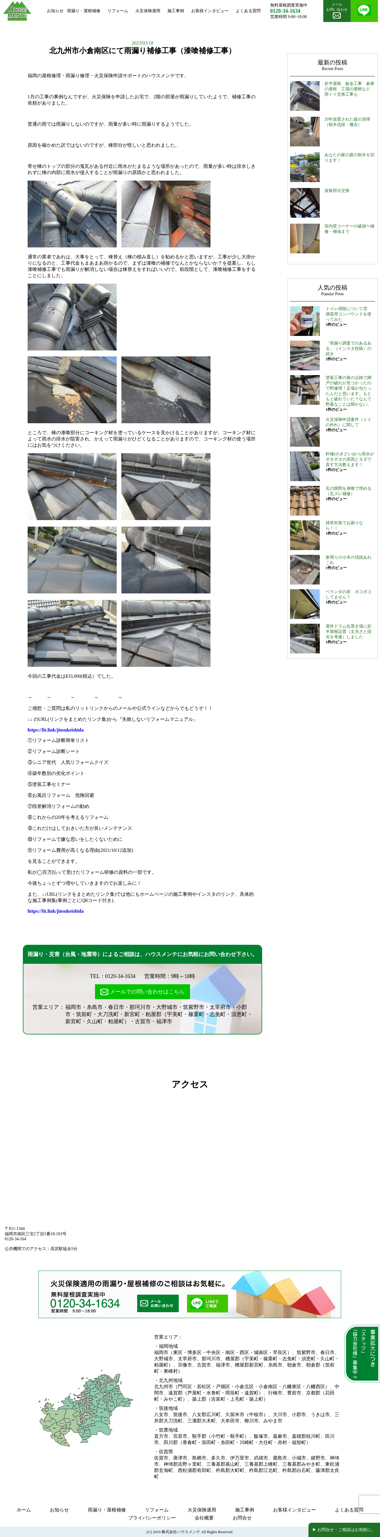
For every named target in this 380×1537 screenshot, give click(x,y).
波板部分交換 (336, 190)
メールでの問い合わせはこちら (142, 992)
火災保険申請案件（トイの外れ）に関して (348, 422)
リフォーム (117, 11)
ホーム (24, 1509)
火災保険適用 (147, 11)
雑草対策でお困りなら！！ (344, 525)
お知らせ (55, 11)
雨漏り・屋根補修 (83, 11)
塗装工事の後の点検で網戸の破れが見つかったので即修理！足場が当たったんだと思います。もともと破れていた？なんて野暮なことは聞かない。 (348, 391)
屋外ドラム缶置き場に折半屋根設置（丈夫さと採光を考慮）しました (348, 631)
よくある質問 (248, 11)
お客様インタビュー (210, 11)
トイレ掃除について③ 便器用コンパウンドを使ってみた (348, 314)
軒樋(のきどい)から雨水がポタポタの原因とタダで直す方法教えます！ (350, 459)
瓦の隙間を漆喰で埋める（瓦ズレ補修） (348, 491)
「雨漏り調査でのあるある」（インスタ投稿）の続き (348, 348)
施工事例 (175, 11)
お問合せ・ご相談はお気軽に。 (346, 1529)
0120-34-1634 (120, 976)
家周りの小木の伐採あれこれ (348, 560)
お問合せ (242, 1517)
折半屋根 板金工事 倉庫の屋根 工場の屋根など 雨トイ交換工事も (349, 89)
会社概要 (204, 1517)
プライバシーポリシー (152, 1517)
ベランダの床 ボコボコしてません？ (348, 594)
